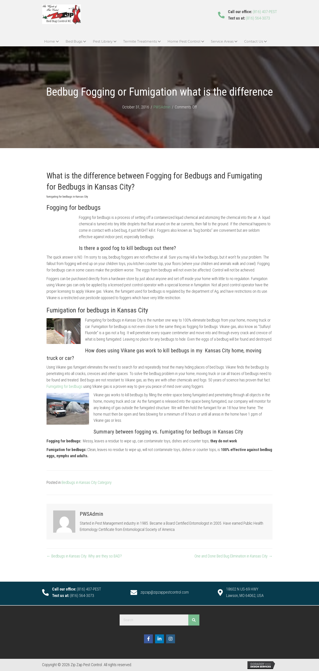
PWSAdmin (162, 107)
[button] (57, 41)
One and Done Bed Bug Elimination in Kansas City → (233, 556)
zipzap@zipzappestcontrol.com (164, 592)
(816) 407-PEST (265, 11)
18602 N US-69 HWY (242, 589)
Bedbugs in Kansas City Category (87, 482)
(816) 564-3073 (258, 18)
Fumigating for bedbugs (64, 386)
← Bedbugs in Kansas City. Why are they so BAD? (84, 556)
